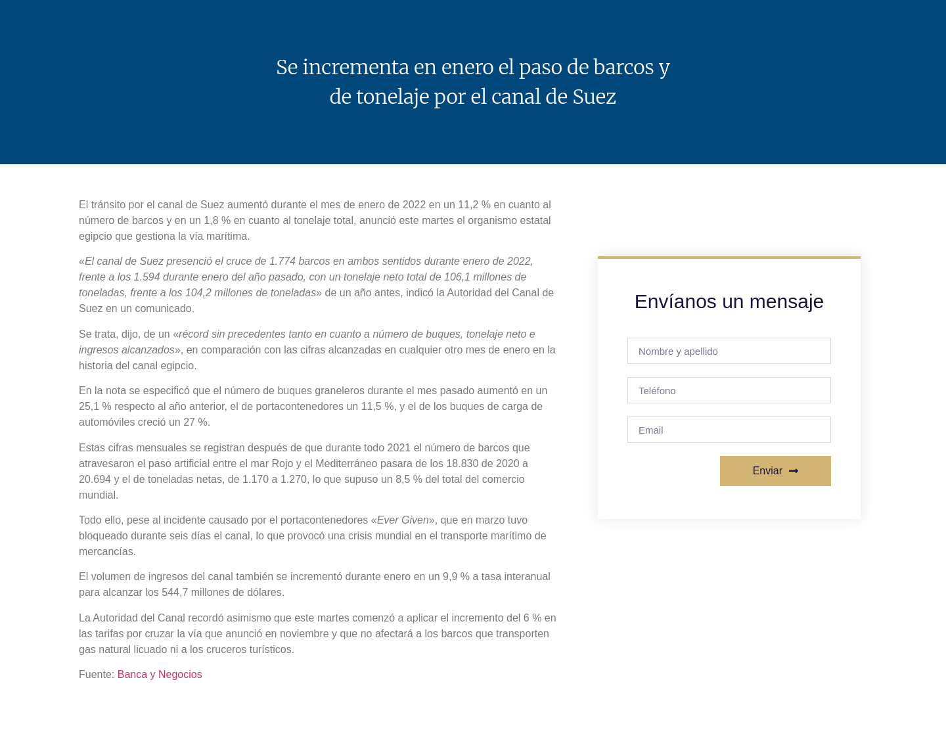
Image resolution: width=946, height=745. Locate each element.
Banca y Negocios (160, 674)
